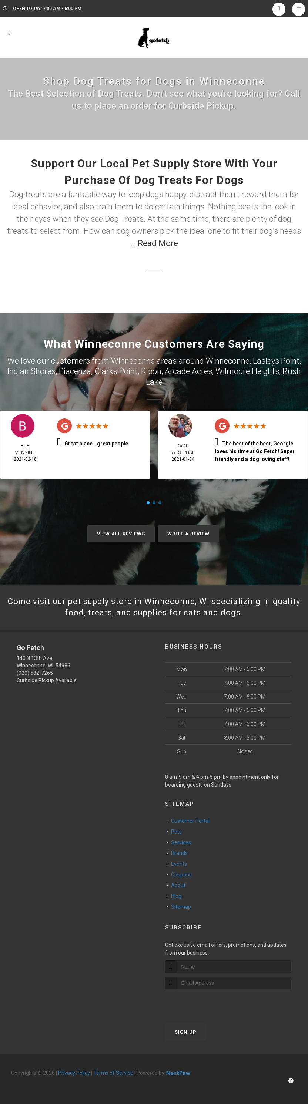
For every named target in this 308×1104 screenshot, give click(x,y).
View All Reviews (121, 533)
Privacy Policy (74, 1073)
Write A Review (188, 533)
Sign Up (186, 1032)
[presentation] (204, 1003)
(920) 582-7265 (35, 673)
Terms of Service (113, 1073)
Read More (158, 243)
